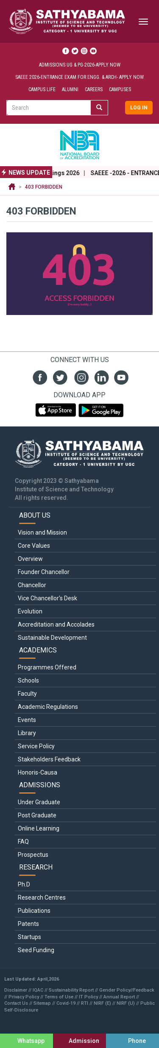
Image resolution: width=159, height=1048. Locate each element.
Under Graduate (39, 802)
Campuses (120, 89)
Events (27, 719)
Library (27, 733)
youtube (120, 376)
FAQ (23, 841)
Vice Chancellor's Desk (47, 598)
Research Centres (42, 897)
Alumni (70, 89)
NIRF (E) (102, 1003)
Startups (29, 937)
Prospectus (33, 854)
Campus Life (42, 89)
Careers (94, 89)
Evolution (30, 611)
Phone (137, 1040)
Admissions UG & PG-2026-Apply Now (79, 65)
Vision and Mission (42, 532)
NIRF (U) (126, 1003)
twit (59, 376)
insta (79, 376)
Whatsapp (31, 1040)
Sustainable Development (52, 637)
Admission (84, 1040)
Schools (28, 680)
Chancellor (32, 585)
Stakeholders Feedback (49, 759)
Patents (28, 923)
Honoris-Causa (37, 772)
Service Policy (36, 746)
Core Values (34, 545)
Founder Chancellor (44, 572)
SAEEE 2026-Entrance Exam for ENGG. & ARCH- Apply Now (79, 77)
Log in (139, 108)
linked (99, 376)
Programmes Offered (47, 667)
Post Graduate (37, 815)
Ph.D (24, 884)
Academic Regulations (48, 706)
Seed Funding (36, 950)
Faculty (27, 693)
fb (38, 376)
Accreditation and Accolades (56, 624)
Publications (34, 910)
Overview (30, 558)
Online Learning (38, 828)
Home (11, 187)
